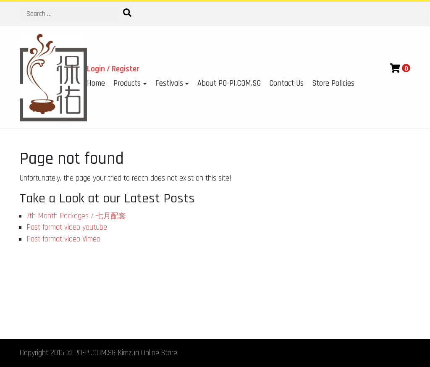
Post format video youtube (66, 227)
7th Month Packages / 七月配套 (76, 216)
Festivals (169, 83)
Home (96, 83)
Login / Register (113, 69)
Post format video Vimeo (63, 239)
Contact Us (286, 83)
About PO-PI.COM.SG (229, 83)
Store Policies (333, 83)
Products (127, 83)
